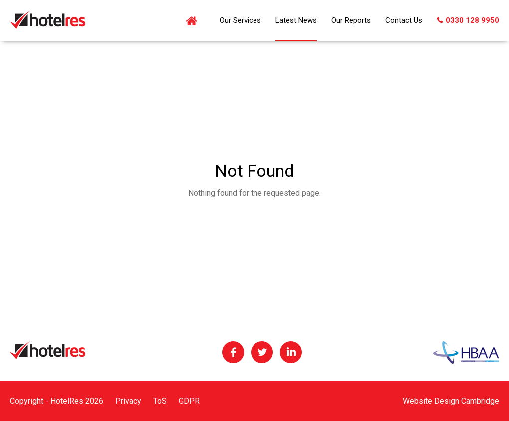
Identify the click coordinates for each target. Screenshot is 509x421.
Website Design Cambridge (451, 401)
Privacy (128, 401)
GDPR (189, 401)
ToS (160, 401)
